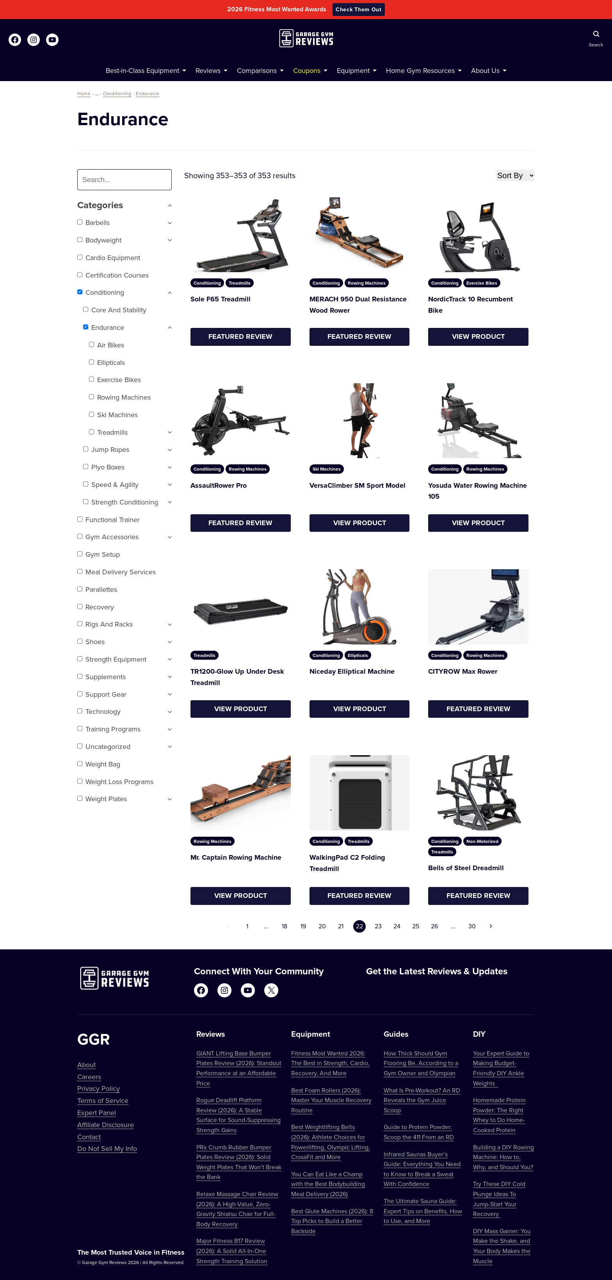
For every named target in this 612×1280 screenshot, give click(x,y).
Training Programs (109, 729)
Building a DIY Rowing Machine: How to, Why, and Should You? (503, 1157)
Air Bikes (106, 345)
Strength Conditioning (120, 502)
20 (322, 926)
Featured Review (240, 336)
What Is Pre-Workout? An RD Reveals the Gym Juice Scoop (422, 1100)
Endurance (147, 93)
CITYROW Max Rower (462, 671)
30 (472, 926)
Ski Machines (113, 415)
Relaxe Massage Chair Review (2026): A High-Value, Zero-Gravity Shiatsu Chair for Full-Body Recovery (237, 1209)
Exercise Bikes (115, 379)
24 (396, 926)
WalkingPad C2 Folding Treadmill (347, 863)
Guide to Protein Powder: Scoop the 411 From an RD (419, 1131)
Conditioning (117, 93)
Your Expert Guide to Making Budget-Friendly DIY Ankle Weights (501, 1068)
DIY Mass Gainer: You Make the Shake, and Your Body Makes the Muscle (502, 1246)
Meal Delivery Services (116, 572)
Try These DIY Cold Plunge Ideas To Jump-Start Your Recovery (499, 1198)
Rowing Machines (120, 397)
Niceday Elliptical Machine (352, 671)
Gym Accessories (108, 537)
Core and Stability (114, 310)
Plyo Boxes (104, 467)
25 (415, 926)
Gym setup (98, 554)
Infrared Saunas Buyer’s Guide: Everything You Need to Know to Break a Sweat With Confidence (422, 1169)
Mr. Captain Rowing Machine (235, 857)
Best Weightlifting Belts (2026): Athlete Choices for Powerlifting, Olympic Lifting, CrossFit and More (330, 1141)
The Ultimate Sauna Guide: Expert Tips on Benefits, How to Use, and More (423, 1211)
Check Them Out (359, 9)
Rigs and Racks (105, 624)
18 (284, 926)
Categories (124, 205)
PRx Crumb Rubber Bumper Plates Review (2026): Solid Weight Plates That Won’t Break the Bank (238, 1162)
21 (340, 926)
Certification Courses (113, 275)
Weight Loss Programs (115, 781)
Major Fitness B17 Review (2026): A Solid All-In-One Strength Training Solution (231, 1250)
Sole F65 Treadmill (220, 299)
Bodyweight (99, 240)
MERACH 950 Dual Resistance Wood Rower (358, 304)
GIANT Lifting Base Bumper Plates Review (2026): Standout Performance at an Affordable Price (238, 1068)
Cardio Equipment (108, 257)
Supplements (101, 677)
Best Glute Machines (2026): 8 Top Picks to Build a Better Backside (332, 1221)
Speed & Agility (111, 484)
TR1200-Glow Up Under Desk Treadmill (237, 677)
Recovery (95, 607)
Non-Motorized (482, 841)
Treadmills (108, 432)
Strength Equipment (111, 659)
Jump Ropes (106, 449)
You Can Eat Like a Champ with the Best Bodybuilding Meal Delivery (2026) (328, 1184)
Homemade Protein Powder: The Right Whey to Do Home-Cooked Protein (499, 1115)
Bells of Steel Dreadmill (466, 868)
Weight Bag (98, 764)
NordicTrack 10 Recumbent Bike (470, 304)
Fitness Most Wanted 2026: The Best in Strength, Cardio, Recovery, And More (330, 1063)
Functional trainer (108, 519)
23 (378, 926)
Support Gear (101, 694)
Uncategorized (103, 746)
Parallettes (97, 589)
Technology (99, 711)
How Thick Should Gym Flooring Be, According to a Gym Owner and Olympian (421, 1063)
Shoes (91, 641)
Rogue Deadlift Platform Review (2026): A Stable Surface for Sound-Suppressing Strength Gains (238, 1115)
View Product (478, 336)
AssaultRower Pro (218, 485)
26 (434, 926)
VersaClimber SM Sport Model (358, 485)
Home (84, 93)
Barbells (93, 222)
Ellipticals (107, 362)
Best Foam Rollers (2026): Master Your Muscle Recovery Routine (331, 1100)
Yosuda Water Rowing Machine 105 (477, 491)
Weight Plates (102, 799)
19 (303, 926)
